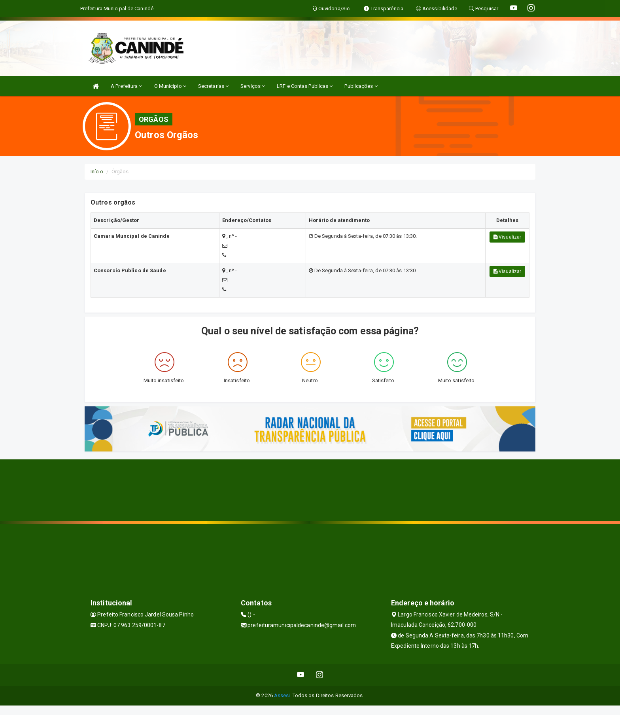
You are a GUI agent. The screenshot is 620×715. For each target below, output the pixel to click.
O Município (170, 86)
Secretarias (213, 86)
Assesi (282, 695)
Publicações (360, 86)
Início (97, 171)
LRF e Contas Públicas (305, 86)
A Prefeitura (126, 86)
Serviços (252, 86)
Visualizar (507, 237)
